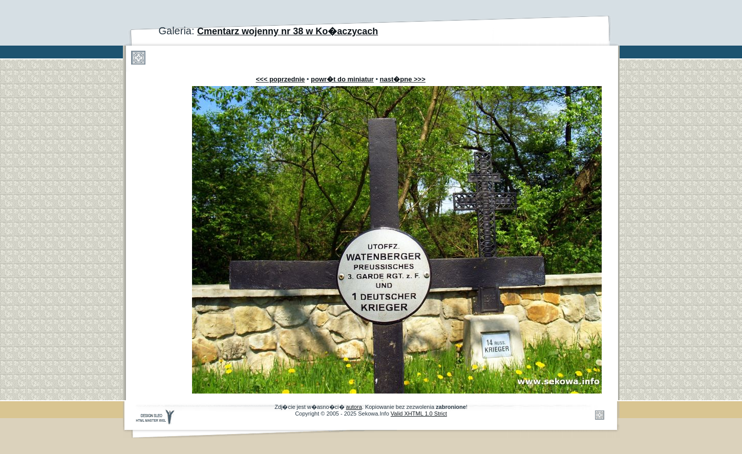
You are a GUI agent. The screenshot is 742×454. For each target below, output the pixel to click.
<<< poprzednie (280, 79)
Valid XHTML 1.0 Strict (419, 413)
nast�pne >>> (403, 79)
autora (354, 407)
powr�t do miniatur (342, 79)
